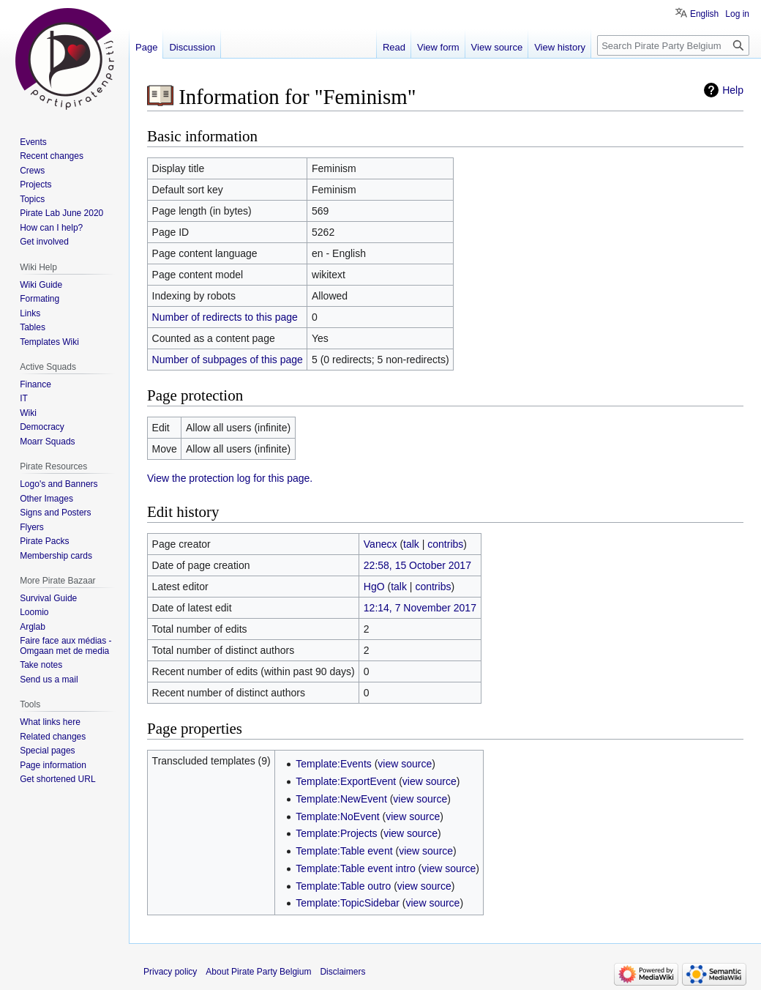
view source (405, 764)
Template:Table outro (343, 886)
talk (411, 544)
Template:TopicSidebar (348, 903)
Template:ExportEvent (346, 781)
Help (732, 90)
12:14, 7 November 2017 (420, 608)
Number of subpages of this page (227, 359)
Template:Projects (336, 833)
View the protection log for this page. (229, 478)
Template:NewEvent (341, 799)
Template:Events (334, 764)
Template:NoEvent (337, 816)
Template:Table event (344, 851)
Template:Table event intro (355, 868)
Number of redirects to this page (225, 317)
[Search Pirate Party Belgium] (673, 45)
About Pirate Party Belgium (258, 972)
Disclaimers (342, 972)
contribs (445, 544)
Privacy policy (170, 972)
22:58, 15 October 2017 (417, 565)
